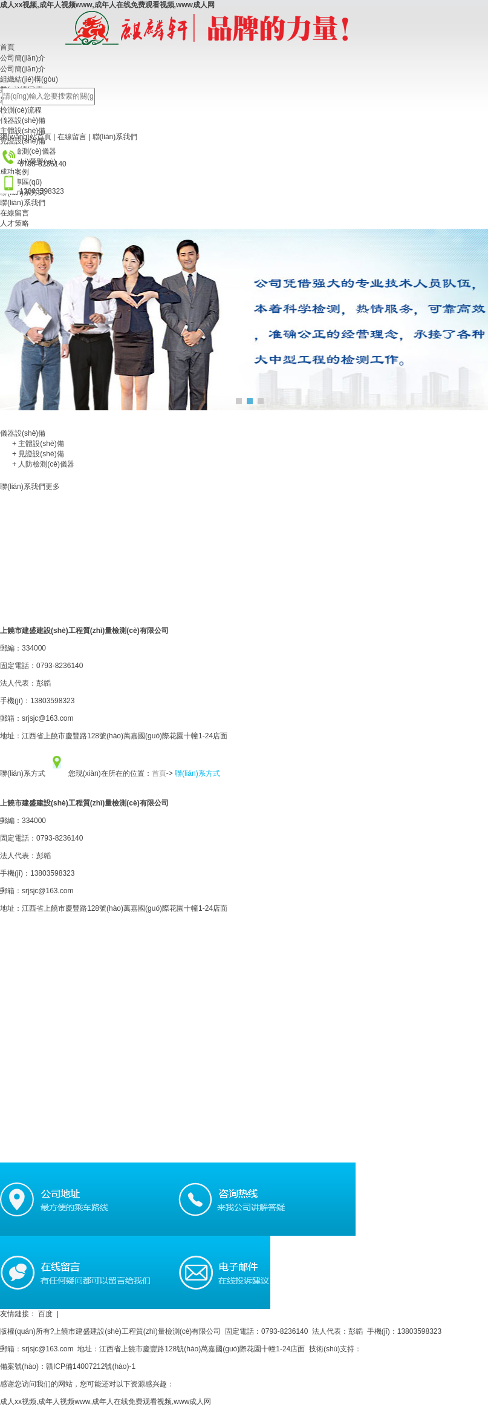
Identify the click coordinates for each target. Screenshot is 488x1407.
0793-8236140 (59, 838)
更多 (52, 486)
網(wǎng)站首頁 (25, 137)
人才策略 (14, 223)
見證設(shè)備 (38, 454)
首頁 (159, 773)
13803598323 (52, 873)
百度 (50, 1314)
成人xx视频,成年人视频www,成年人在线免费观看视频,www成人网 (107, 5)
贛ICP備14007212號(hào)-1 (90, 1366)
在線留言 (71, 137)
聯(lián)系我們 (115, 137)
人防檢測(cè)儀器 (43, 464)
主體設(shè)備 (38, 443)
